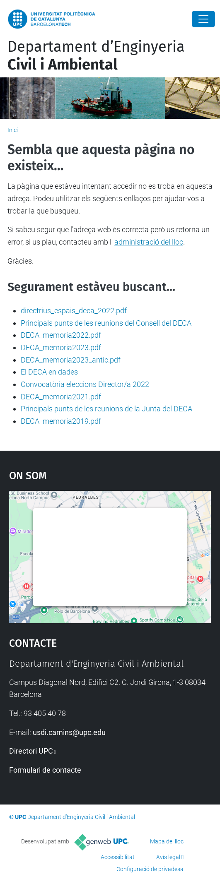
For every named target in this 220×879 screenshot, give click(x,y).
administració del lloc (148, 242)
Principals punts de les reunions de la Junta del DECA (106, 408)
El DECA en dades (49, 371)
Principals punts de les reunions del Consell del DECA (106, 323)
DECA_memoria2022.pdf (61, 335)
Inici (12, 130)
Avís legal (168, 857)
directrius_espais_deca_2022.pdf (74, 310)
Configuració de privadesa (150, 869)
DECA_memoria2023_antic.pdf (71, 359)
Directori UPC (31, 751)
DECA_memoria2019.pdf (61, 421)
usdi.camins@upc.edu (69, 732)
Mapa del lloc (167, 841)
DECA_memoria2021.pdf (61, 396)
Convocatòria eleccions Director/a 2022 (85, 384)
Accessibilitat (118, 857)
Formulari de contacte (45, 770)
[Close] (203, 19)
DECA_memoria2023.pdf (61, 347)
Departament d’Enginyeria (96, 56)
